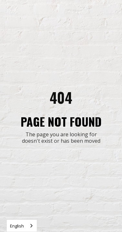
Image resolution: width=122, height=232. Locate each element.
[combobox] (21, 225)
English (17, 226)
